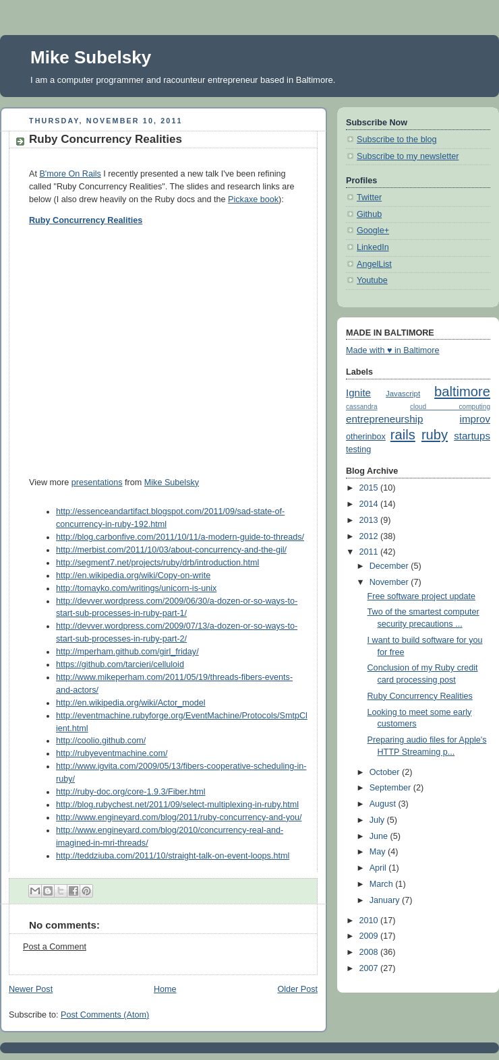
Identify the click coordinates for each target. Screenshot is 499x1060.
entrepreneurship (384, 419)
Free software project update (422, 596)
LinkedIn (373, 247)
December (390, 566)
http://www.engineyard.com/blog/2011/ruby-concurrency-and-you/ (178, 817)
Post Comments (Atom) (105, 1015)
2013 (370, 520)
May (379, 851)
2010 (370, 920)
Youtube (372, 280)
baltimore (462, 391)
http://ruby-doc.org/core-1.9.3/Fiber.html (130, 792)
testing (358, 449)
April (379, 868)
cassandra (362, 406)
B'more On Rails (69, 174)
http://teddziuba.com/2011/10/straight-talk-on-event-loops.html (172, 856)
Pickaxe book (253, 199)
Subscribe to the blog (396, 139)
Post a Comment (54, 947)
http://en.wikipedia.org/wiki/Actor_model (130, 703)
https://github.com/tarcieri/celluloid (120, 664)
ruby (434, 434)
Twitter (369, 197)
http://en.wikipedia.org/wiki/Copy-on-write (133, 575)
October (386, 772)
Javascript (403, 393)
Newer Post (31, 989)
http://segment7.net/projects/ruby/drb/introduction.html (157, 562)
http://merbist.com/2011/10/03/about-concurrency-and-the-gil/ (171, 550)
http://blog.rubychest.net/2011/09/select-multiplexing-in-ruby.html (177, 804)
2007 (370, 968)
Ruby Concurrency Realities (85, 220)
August (384, 804)
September (391, 787)
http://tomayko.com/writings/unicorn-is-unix (136, 588)
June (380, 836)
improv (475, 419)
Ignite (358, 392)
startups (472, 435)
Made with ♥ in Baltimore (393, 350)
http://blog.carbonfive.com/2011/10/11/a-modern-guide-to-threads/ (180, 537)
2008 (370, 952)
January (386, 900)
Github (369, 214)
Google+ (373, 230)
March (383, 884)
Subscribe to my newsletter (408, 156)
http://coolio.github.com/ (101, 740)
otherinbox (366, 436)
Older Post (297, 989)
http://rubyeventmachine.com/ (111, 753)
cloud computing (450, 406)
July (378, 820)
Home (165, 989)
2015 (370, 488)
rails (402, 434)
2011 (370, 552)
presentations (97, 482)
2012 (370, 536)
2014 (370, 504)
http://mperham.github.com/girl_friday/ (127, 651)
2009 (370, 936)
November (390, 582)
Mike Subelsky (90, 57)
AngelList (374, 264)
